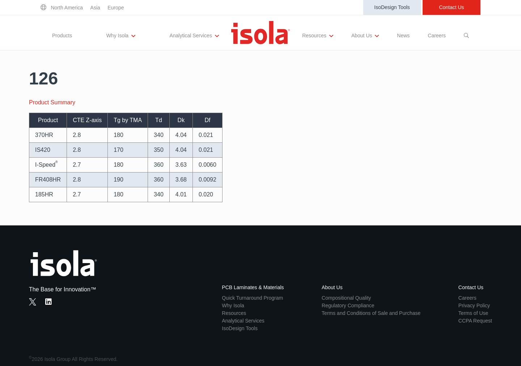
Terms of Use (473, 313)
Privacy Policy (474, 305)
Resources (317, 36)
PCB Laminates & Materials (253, 287)
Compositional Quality (346, 298)
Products (62, 35)
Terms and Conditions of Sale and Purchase (371, 313)
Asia (95, 8)
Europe (115, 8)
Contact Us (451, 7)
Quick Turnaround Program (252, 298)
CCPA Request (475, 321)
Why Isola (120, 36)
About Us (365, 36)
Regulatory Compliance (348, 305)
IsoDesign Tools (392, 7)
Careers (437, 35)
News (403, 35)
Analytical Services (194, 36)
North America (67, 8)
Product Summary (52, 102)
